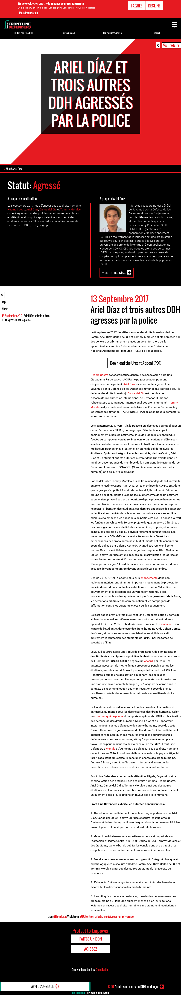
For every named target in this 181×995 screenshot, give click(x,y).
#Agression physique (120, 916)
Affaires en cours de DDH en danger (133, 986)
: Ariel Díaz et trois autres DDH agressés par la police (25, 318)
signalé (110, 748)
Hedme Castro (16, 209)
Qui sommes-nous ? (112, 33)
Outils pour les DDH (23, 33)
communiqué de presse (108, 716)
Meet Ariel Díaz (114, 273)
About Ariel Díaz (14, 169)
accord (148, 661)
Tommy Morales (70, 209)
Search (157, 33)
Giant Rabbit (102, 969)
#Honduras (60, 916)
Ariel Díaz (32, 209)
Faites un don (68, 33)
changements (149, 578)
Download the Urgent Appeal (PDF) (136, 363)
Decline (154, 5)
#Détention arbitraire (93, 916)
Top (4, 302)
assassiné (165, 624)
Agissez (90, 949)
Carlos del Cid (48, 209)
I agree (136, 5)
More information (28, 12)
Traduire (173, 45)
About (5, 309)
